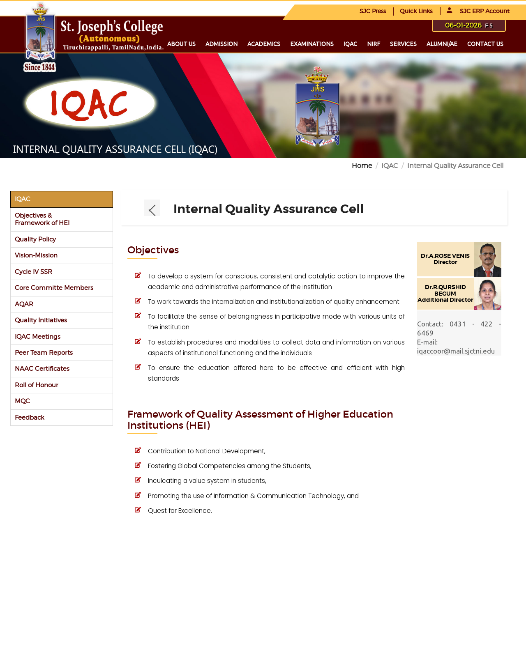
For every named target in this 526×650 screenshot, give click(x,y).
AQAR (24, 304)
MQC (22, 401)
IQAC (350, 44)
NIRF (373, 44)
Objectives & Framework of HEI (42, 219)
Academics (263, 44)
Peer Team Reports (44, 352)
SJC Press (373, 10)
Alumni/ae (442, 44)
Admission (221, 44)
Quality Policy (35, 239)
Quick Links (416, 11)
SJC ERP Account (478, 11)
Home (362, 166)
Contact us (485, 44)
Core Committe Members (54, 288)
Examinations (312, 44)
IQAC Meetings (37, 336)
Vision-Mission (36, 255)
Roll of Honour (36, 385)
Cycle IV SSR (33, 272)
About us (181, 44)
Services (403, 44)
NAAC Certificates (42, 368)
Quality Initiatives (41, 320)
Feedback (29, 417)
